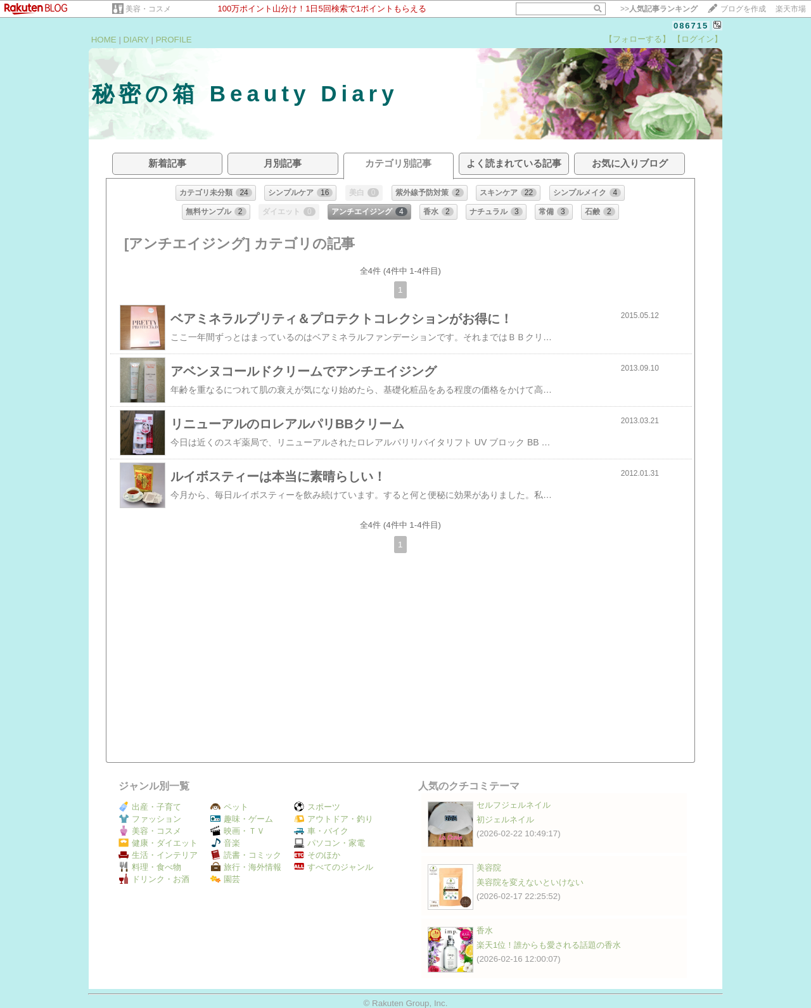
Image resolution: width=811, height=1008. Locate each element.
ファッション (149, 819)
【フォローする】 (637, 39)
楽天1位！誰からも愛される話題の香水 (548, 945)
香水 (484, 930)
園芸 (225, 879)
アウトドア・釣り (333, 819)
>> (659, 8)
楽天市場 (791, 8)
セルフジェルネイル (513, 805)
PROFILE (174, 39)
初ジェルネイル (505, 819)
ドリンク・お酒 (153, 879)
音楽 (225, 843)
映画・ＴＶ (237, 831)
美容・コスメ (148, 8)
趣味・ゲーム (241, 819)
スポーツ (317, 807)
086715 (691, 25)
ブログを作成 (743, 8)
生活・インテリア (158, 855)
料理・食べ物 (149, 867)
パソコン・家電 (329, 843)
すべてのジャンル (333, 867)
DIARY (136, 39)
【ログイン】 (697, 39)
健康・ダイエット (158, 843)
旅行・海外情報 (245, 867)
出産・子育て (149, 807)
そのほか (317, 855)
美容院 (488, 867)
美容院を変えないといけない (530, 882)
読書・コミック (245, 855)
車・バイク (321, 831)
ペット (229, 807)
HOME (104, 39)
